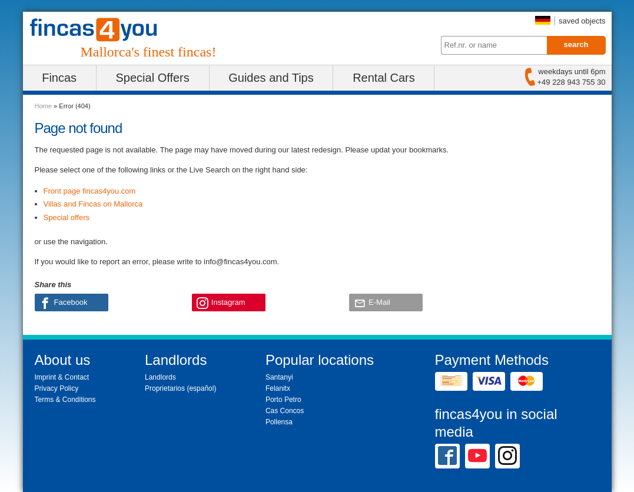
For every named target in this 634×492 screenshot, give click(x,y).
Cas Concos (284, 411)
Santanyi (279, 377)
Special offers (67, 217)
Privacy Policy (57, 388)
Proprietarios (165, 388)
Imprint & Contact (62, 377)
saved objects (582, 20)
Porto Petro (283, 399)
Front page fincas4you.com (90, 191)
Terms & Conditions (65, 399)
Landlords (160, 377)
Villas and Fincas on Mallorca (93, 204)
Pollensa (279, 422)
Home (43, 105)
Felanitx (277, 388)
